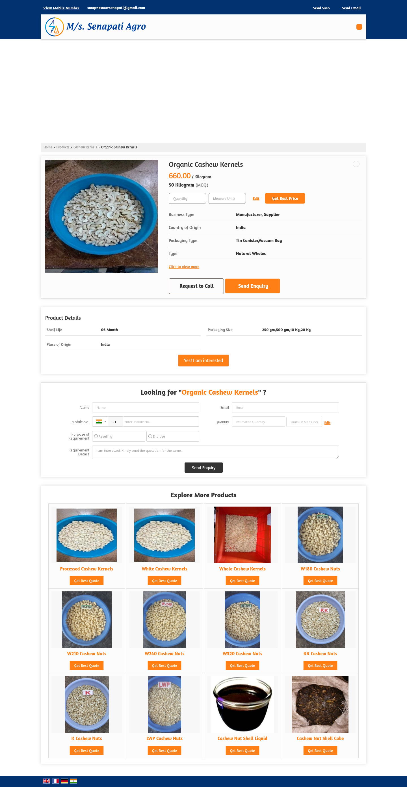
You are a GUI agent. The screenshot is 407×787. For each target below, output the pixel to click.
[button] (61, 7)
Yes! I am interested (203, 360)
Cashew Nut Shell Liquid (242, 738)
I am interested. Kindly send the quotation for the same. (215, 452)
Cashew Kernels (85, 147)
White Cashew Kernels (164, 569)
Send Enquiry (253, 286)
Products (62, 147)
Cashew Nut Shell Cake (320, 738)
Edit (256, 198)
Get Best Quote (86, 580)
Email (224, 407)
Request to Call (196, 286)
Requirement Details (79, 452)
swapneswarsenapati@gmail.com (116, 7)
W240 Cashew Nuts (164, 653)
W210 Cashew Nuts (86, 653)
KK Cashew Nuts (320, 653)
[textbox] (227, 198)
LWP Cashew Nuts (164, 738)
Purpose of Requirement (79, 436)
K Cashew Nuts (86, 738)
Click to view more (184, 266)
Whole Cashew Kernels (242, 569)
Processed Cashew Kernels (86, 569)
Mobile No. (80, 422)
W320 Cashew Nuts (242, 653)
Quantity (222, 422)
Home (48, 147)
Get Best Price (285, 198)
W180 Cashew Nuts (320, 569)
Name (84, 407)
